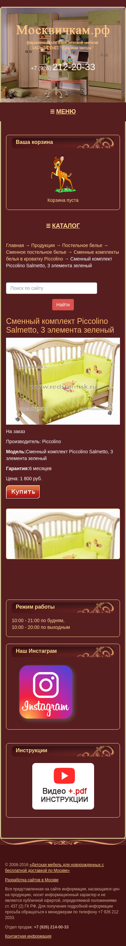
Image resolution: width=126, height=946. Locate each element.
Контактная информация (28, 936)
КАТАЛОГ (66, 225)
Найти (63, 304)
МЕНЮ (66, 111)
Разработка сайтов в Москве (31, 880)
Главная (15, 245)
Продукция (43, 245)
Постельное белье (82, 245)
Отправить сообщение (63, 81)
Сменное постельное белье (36, 252)
